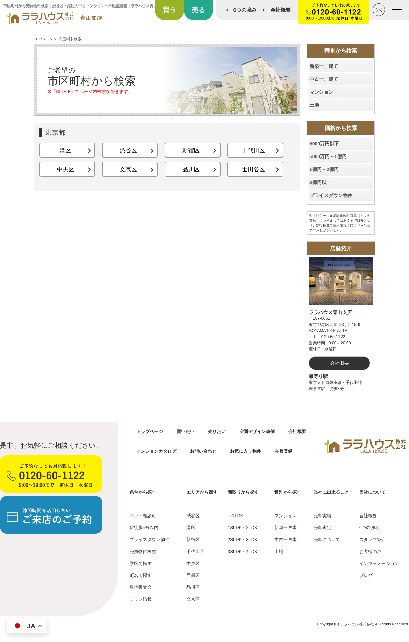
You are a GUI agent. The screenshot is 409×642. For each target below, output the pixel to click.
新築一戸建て (323, 66)
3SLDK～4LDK (242, 551)
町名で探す (141, 575)
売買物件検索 (143, 551)
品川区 (193, 587)
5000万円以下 (324, 143)
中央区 (193, 563)
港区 (190, 527)
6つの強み (245, 10)
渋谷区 (193, 515)
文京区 (193, 599)
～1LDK (235, 515)
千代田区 (195, 551)
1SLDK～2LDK (242, 527)
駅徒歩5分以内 (144, 527)
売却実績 (322, 515)
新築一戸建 (285, 527)
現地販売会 (141, 587)
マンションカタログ (156, 451)
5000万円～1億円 (328, 156)
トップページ (149, 431)
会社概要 (280, 10)
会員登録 (283, 451)
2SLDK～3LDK (242, 539)
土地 (314, 105)
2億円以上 (320, 182)
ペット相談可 (143, 515)
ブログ (366, 575)
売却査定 (322, 527)
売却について (327, 539)
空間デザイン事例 (257, 431)
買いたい (185, 431)
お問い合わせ (203, 451)
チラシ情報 (141, 599)
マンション (321, 92)
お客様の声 (370, 551)
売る (198, 10)
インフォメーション (379, 563)
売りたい (217, 431)
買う (169, 10)
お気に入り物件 (245, 451)
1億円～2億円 (324, 169)
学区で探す (141, 563)
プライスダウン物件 (330, 195)
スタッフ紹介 (372, 539)
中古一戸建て (323, 79)
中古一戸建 (285, 539)
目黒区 (193, 575)
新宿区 (193, 539)
